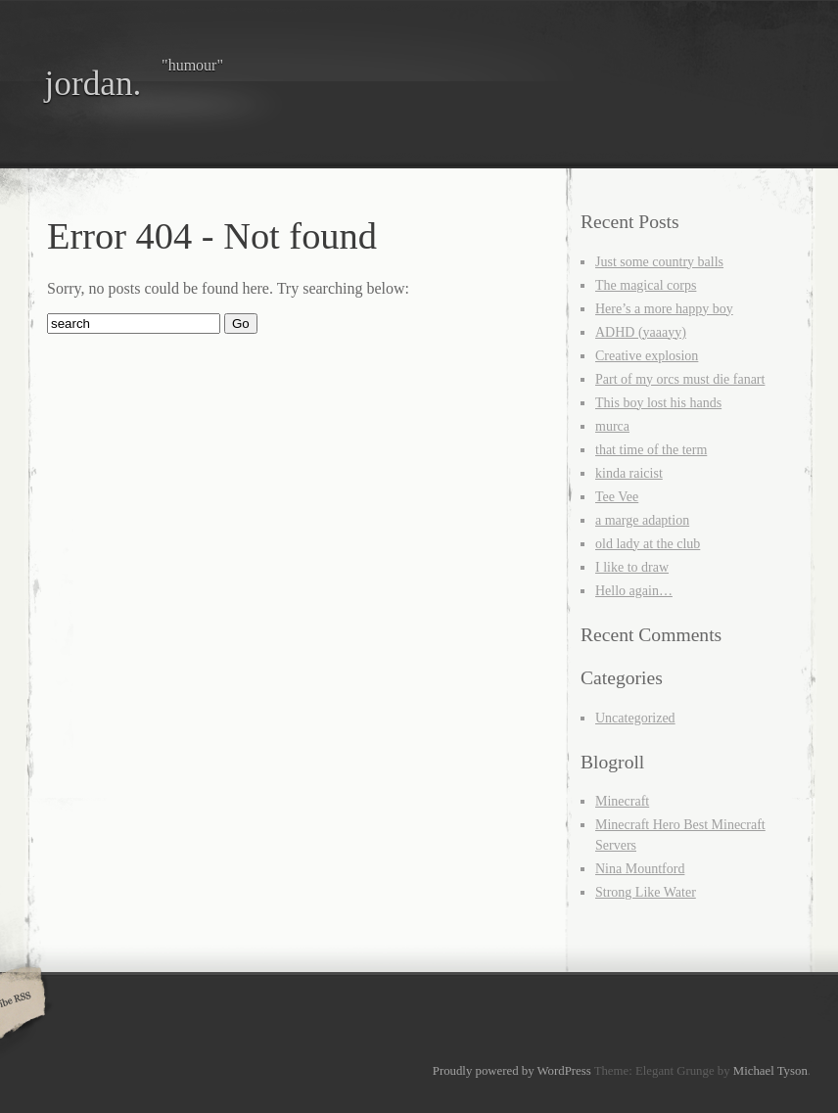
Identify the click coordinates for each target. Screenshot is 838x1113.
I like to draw (632, 567)
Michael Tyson (770, 1071)
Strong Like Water (645, 892)
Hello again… (634, 590)
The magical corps (645, 285)
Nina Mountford (639, 868)
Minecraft (622, 801)
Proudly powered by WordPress (512, 1071)
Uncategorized (635, 718)
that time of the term (651, 449)
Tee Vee (616, 496)
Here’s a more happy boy (664, 308)
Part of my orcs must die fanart (680, 379)
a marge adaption (642, 520)
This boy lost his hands (658, 402)
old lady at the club (647, 543)
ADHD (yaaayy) (640, 332)
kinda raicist (629, 473)
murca (612, 426)
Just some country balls (659, 262)
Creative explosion (646, 355)
